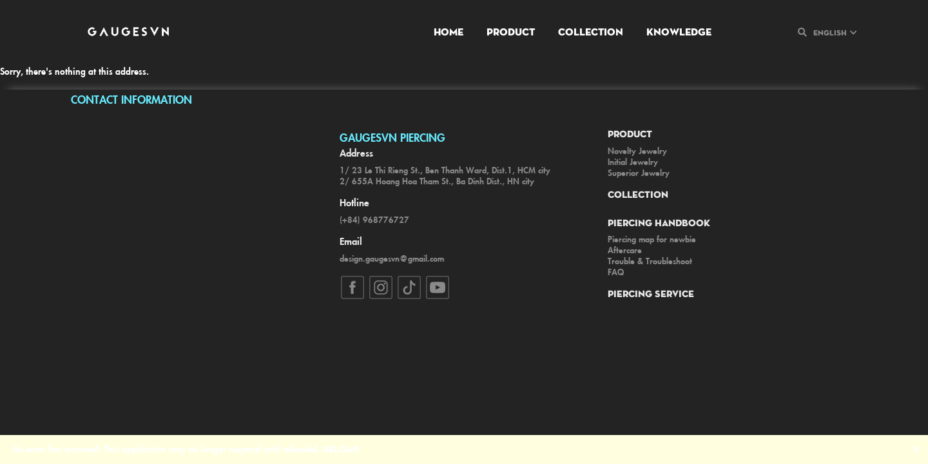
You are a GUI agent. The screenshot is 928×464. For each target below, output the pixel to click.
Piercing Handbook (659, 222)
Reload (341, 448)
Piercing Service (651, 293)
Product (511, 31)
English (830, 32)
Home (448, 31)
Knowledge (678, 31)
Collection (590, 31)
